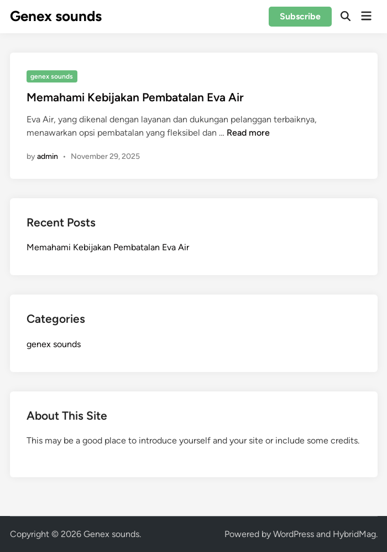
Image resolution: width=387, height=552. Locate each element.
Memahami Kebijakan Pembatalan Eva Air (135, 97)
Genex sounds (56, 16)
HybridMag (354, 534)
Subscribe (300, 16)
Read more (248, 132)
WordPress (293, 534)
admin (47, 156)
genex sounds (51, 76)
